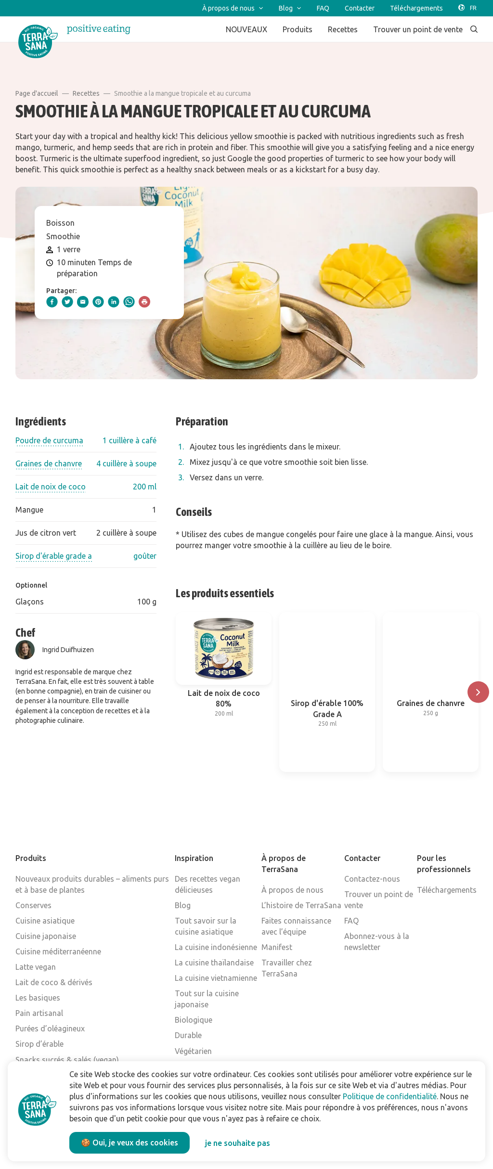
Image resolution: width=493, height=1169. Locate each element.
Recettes (86, 93)
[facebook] (52, 302)
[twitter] (67, 302)
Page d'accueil (36, 93)
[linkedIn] (113, 302)
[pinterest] (98, 302)
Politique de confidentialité (390, 1096)
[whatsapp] (129, 302)
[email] (83, 302)
